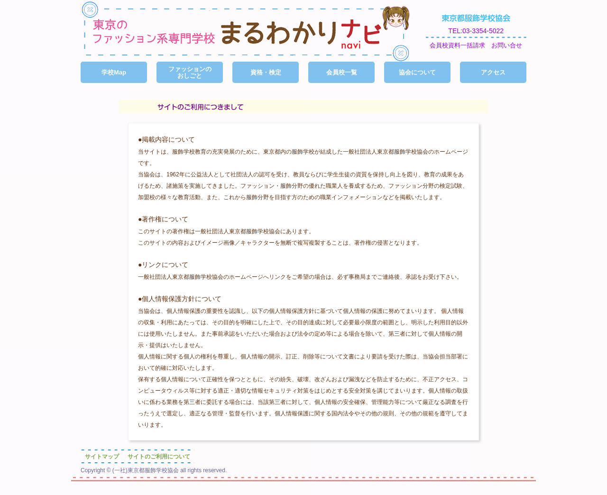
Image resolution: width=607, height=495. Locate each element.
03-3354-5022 (483, 31)
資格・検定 (265, 72)
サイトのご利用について (159, 456)
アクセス (493, 72)
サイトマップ (102, 456)
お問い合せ (506, 45)
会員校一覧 (341, 72)
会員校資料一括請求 (457, 45)
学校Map (113, 72)
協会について (417, 72)
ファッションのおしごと (190, 72)
